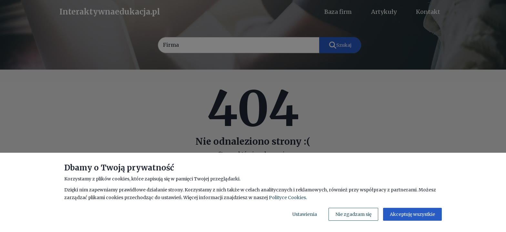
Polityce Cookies (287, 197)
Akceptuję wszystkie (412, 214)
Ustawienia (304, 214)
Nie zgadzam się (353, 214)
